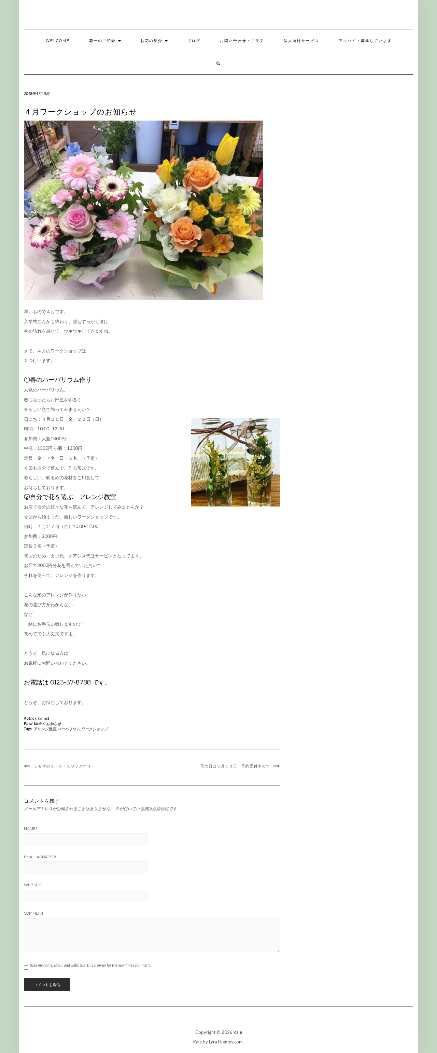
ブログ (193, 40)
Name (30, 828)
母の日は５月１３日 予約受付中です (235, 766)
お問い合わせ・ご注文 (242, 40)
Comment (34, 913)
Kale (238, 1032)
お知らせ (53, 723)
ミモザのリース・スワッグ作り (62, 766)
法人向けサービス (301, 40)
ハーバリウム (68, 728)
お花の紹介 (154, 40)
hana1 (44, 718)
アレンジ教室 (44, 728)
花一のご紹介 (105, 40)
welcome (57, 40)
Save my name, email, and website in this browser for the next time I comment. (90, 965)
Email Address (40, 857)
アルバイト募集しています (365, 40)
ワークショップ (94, 728)
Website (33, 885)
